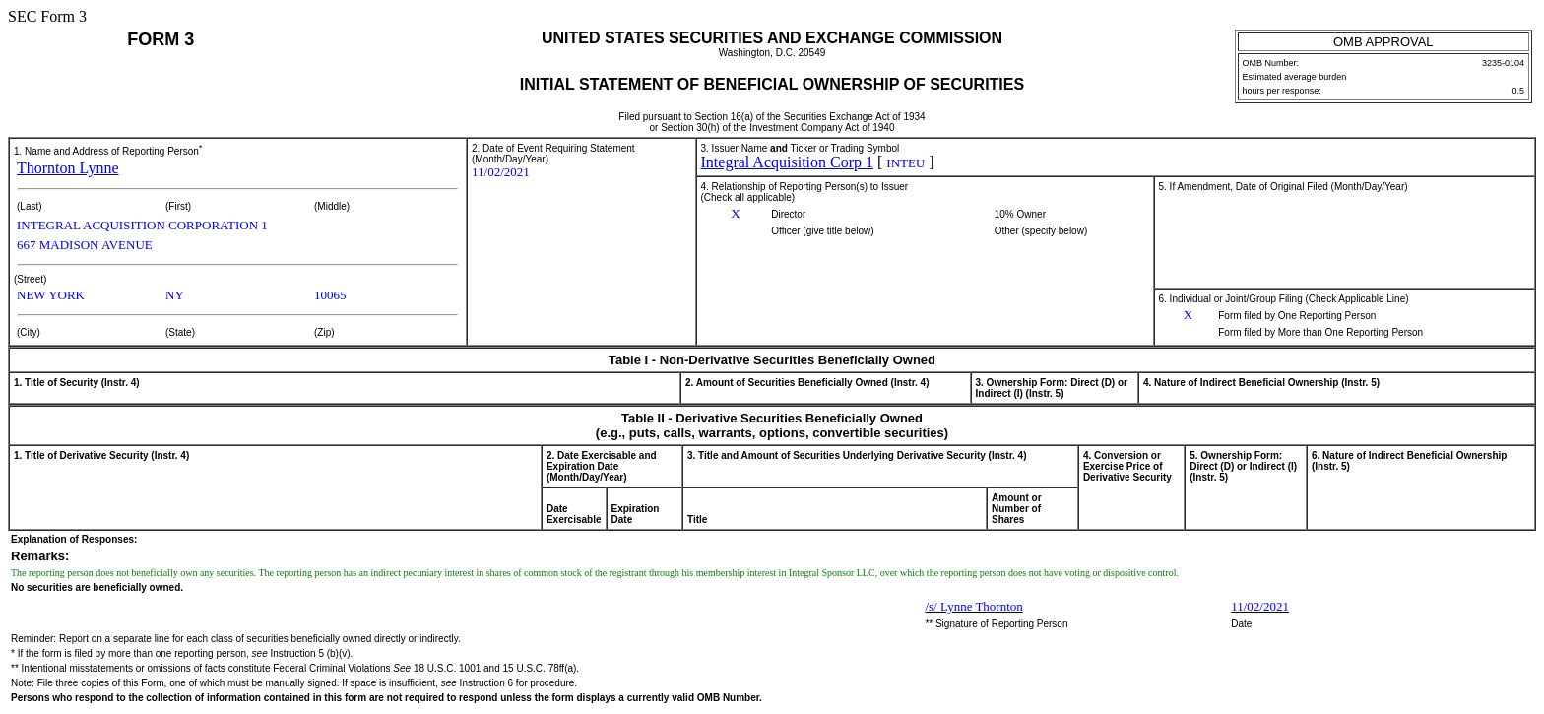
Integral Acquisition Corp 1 (787, 162)
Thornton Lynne (68, 168)
